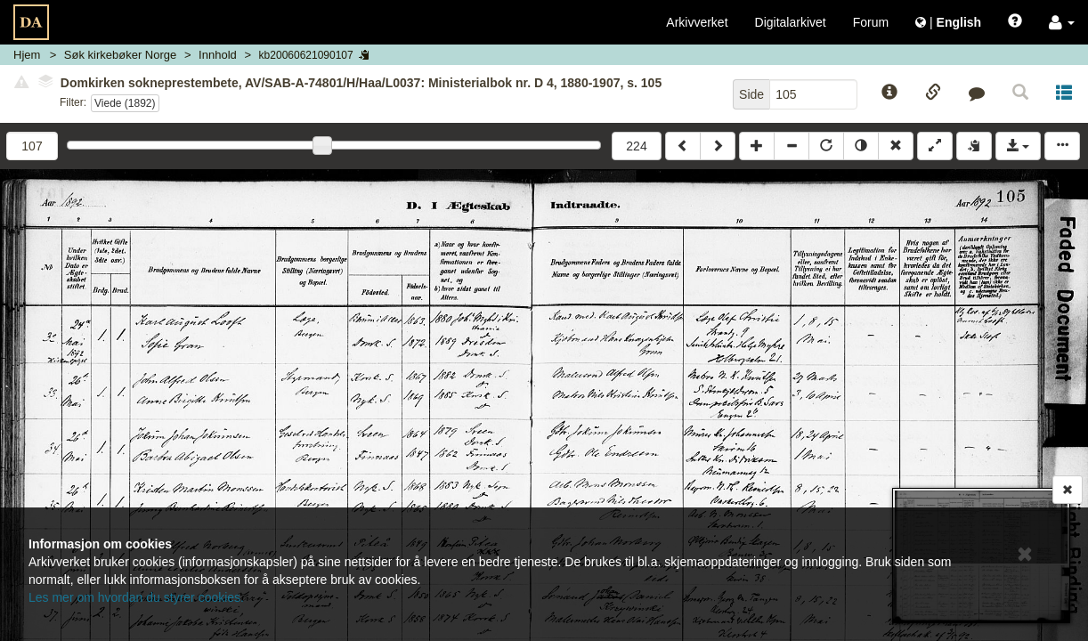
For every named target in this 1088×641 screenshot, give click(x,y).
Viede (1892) (125, 103)
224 (636, 146)
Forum (871, 22)
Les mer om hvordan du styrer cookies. (136, 597)
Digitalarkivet (790, 22)
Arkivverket (696, 22)
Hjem (26, 54)
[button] (1061, 22)
